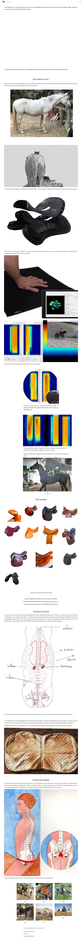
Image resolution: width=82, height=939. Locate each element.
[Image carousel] (47, 476)
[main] (41, 8)
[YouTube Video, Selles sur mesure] (41, 39)
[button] (80, 1)
